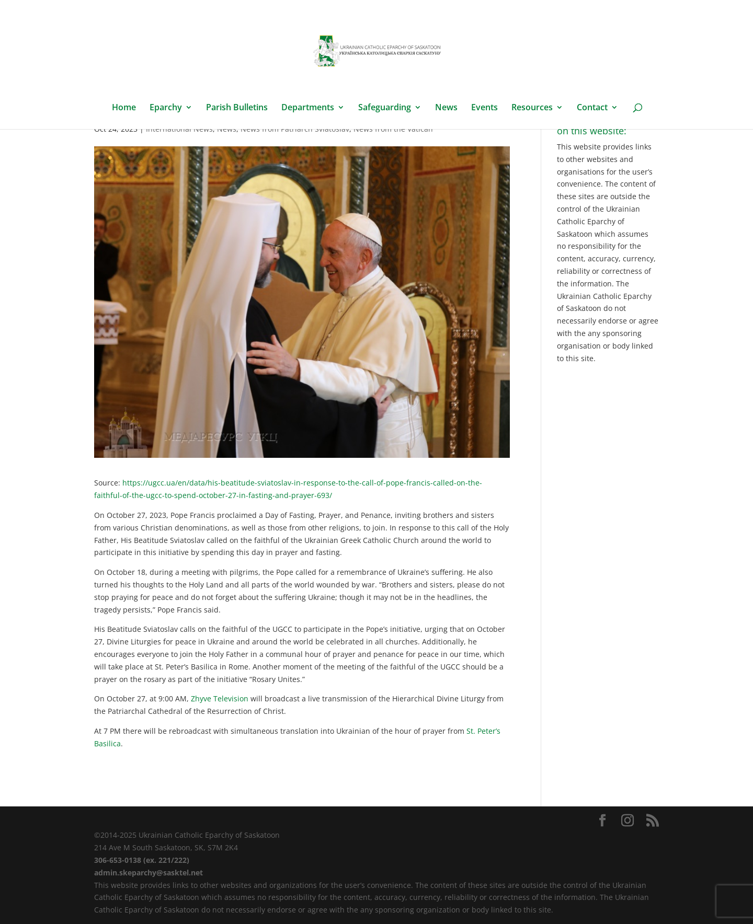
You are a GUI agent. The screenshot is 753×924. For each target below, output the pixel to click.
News (446, 108)
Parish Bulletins (237, 108)
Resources (532, 108)
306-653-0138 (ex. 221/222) (141, 860)
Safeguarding (384, 108)
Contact (592, 108)
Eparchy (166, 108)
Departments (307, 108)
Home (124, 108)
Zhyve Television (219, 698)
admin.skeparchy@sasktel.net (148, 872)
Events (484, 108)
